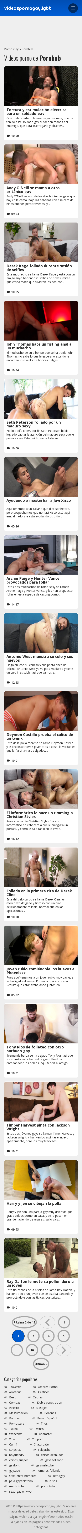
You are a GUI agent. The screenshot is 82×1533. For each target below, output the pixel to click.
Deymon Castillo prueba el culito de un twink (39, 736)
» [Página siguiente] (63, 1350)
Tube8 (13, 1428)
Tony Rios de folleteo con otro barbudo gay (35, 1048)
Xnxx (12, 1439)
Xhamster (45, 1434)
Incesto (14, 1408)
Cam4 (13, 1444)
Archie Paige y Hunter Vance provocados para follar (33, 580)
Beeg (12, 1397)
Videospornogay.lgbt (27, 8)
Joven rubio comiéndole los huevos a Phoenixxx (40, 970)
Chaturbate (41, 1444)
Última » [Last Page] (41, 1364)
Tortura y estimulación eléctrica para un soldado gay (36, 111)
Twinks (39, 1428)
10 (32, 1350)
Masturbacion (18, 1413)
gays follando (54, 1460)
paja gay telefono (21, 1481)
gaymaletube (45, 1465)
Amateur (15, 1392)
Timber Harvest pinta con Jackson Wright (38, 1127)
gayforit (14, 1465)
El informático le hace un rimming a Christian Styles (39, 814)
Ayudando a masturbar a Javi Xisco (38, 500)
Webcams (15, 1434)
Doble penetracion (49, 1402)
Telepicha (44, 1449)
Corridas (14, 1402)
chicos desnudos (52, 1455)
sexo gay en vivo (20, 1491)
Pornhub (27, 49)
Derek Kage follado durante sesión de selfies (39, 267)
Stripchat (15, 1449)
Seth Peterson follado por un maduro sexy (33, 424)
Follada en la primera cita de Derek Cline (39, 892)
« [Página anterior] (47, 1322)
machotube (17, 1486)
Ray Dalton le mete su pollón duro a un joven (40, 1283)
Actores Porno (48, 1387)
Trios (44, 1423)
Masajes (41, 1408)
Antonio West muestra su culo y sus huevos (39, 658)
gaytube (14, 1470)
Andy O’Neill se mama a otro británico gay (33, 189)
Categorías (41, 1527)
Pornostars (16, 1423)
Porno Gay (11, 49)
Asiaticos (43, 1392)
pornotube (48, 1486)
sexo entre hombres (22, 1476)
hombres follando (49, 1470)
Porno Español (47, 1418)
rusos (53, 1481)
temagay (59, 1476)
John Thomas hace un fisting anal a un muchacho (39, 346)
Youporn (37, 1439)
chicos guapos (19, 1460)
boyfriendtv (16, 1455)
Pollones (50, 1413)
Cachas (38, 1397)
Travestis (15, 1387)
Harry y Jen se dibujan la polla (33, 1203)
